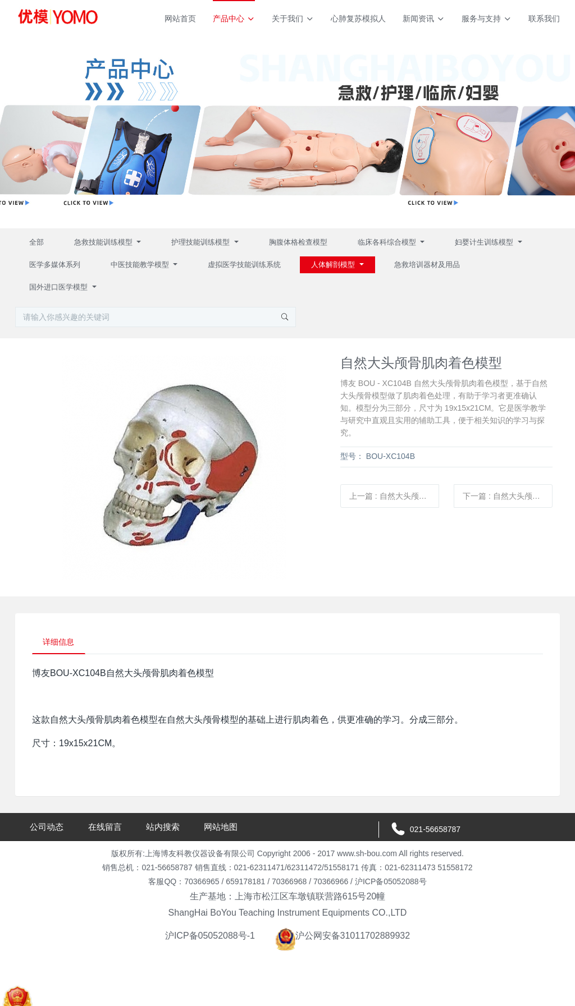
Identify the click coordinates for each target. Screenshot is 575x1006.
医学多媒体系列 (54, 264)
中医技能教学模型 (141, 264)
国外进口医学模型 (59, 287)
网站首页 (180, 18)
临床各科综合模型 (388, 242)
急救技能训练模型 (104, 242)
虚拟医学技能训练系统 (244, 264)
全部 (36, 242)
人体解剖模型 (334, 264)
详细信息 (59, 642)
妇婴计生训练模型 (485, 242)
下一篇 (508, 495)
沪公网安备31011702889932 (342, 936)
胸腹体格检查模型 (298, 242)
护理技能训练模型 (201, 242)
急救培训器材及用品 (427, 264)
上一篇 (394, 495)
